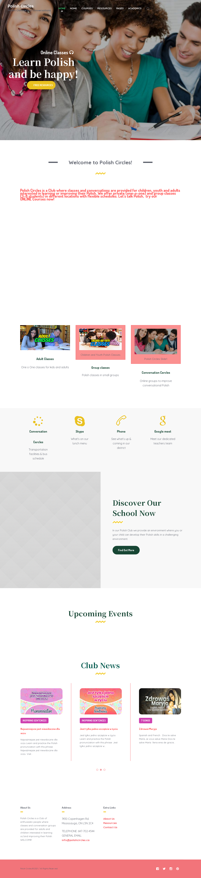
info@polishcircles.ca (75, 840)
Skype (80, 431)
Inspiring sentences (34, 720)
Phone (121, 431)
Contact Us (110, 827)
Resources (110, 823)
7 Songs (145, 720)
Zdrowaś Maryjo (148, 728)
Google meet (162, 431)
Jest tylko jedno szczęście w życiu (99, 728)
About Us (109, 818)
